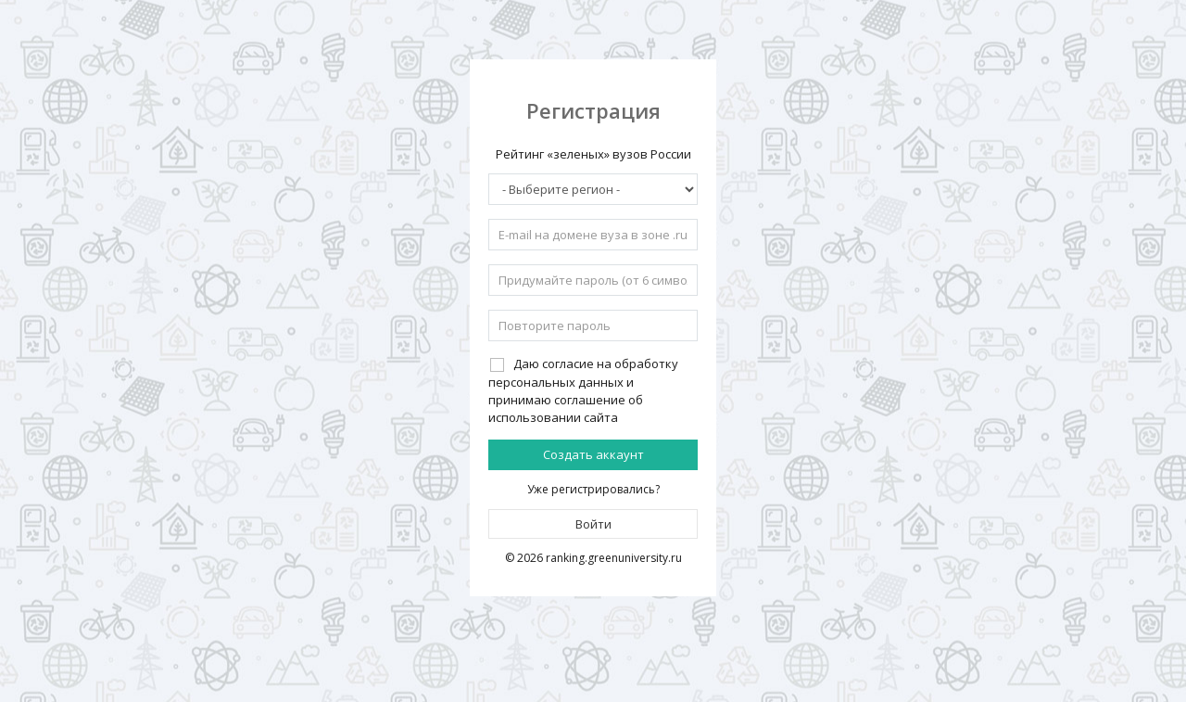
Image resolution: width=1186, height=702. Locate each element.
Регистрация (593, 110)
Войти (593, 524)
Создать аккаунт (593, 454)
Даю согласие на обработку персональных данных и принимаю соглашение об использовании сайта (583, 390)
